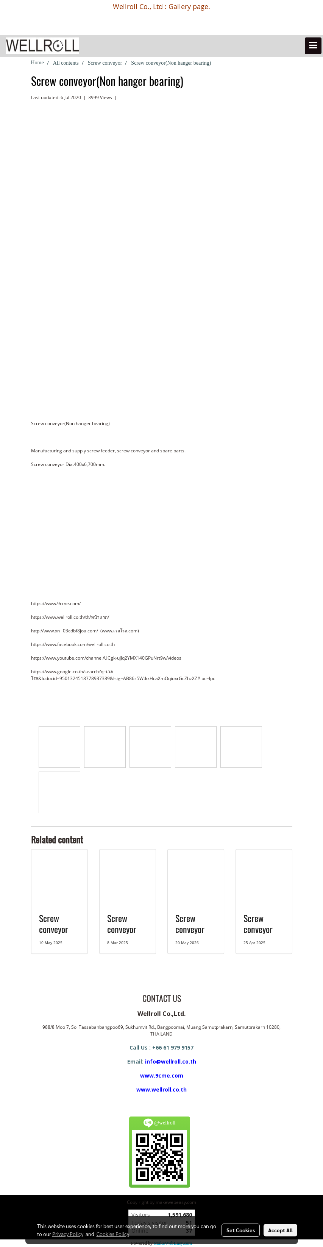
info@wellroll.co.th (170, 1061)
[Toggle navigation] (313, 45)
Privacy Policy (67, 1233)
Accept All (280, 1230)
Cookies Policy (113, 1233)
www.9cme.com (161, 1075)
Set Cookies (240, 1230)
